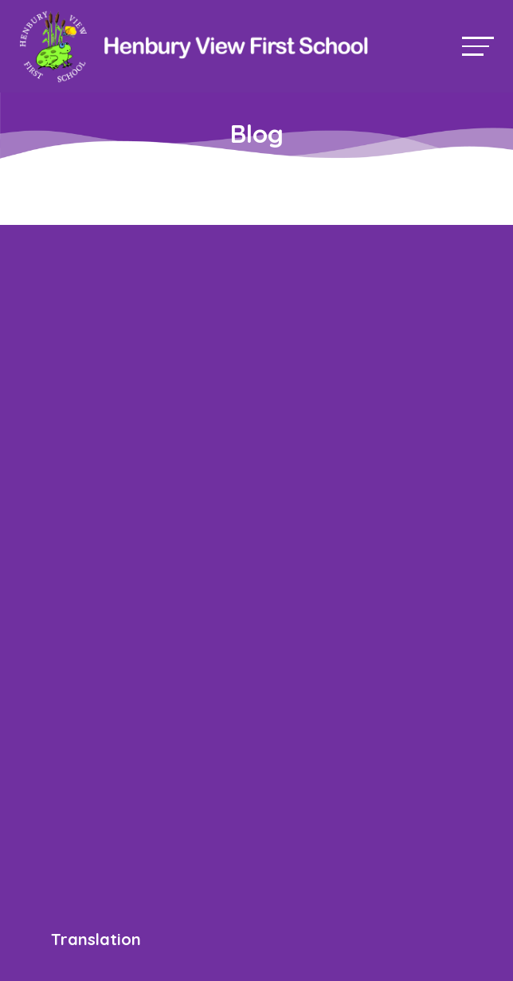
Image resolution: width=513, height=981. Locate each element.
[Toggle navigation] (477, 45)
